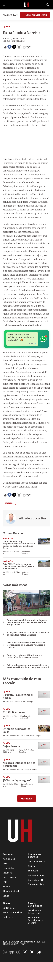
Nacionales (8, 538)
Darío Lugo (28, 702)
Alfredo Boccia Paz (32, 518)
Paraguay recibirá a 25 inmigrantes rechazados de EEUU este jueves (24, 656)
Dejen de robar (12, 746)
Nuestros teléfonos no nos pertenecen (19, 764)
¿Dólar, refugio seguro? (17, 780)
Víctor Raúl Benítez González (26, 751)
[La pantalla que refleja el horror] (44, 694)
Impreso (9, 503)
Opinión (6, 27)
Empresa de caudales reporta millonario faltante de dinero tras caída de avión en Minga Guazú (27, 622)
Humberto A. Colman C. (25, 717)
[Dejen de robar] (44, 745)
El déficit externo (14, 712)
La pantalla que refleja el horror (18, 696)
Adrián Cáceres (30, 769)
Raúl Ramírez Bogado (33, 735)
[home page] (26, 4)
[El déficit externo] (44, 711)
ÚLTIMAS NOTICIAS (35, 15)
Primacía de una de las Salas (16, 730)
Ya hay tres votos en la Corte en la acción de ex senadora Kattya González (28, 633)
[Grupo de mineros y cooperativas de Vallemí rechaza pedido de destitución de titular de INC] (44, 541)
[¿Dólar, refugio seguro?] (44, 779)
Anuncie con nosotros (35, 855)
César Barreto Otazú (27, 785)
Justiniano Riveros (26, 553)
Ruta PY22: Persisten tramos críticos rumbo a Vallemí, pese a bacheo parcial (18, 566)
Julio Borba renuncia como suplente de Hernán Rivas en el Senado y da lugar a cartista (26, 645)
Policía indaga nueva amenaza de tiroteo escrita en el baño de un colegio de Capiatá (28, 666)
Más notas (27, 798)
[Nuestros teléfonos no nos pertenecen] (44, 762)
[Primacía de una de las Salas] (44, 728)
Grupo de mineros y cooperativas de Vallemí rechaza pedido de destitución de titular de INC (19, 544)
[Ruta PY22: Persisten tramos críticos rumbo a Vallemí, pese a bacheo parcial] (44, 563)
